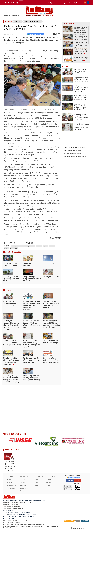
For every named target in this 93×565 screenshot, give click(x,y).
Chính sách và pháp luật (33, 21)
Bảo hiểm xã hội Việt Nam (19, 246)
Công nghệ (36, 513)
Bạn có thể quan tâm (12, 252)
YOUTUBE (77, 514)
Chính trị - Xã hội (38, 510)
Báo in (77, 555)
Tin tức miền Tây (12, 523)
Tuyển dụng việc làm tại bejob (72, 150)
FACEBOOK (70, 514)
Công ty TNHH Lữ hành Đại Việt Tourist (75, 147)
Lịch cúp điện (78, 3)
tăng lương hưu (31, 246)
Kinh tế (9, 513)
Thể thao (35, 516)
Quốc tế (9, 516)
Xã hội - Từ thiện (50, 510)
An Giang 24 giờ (24, 510)
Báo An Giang (14, 248)
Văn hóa (22, 516)
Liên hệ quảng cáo (53, 3)
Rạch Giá (45, 246)
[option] (20, 474)
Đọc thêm (8, 300)
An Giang (6, 248)
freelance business (69, 153)
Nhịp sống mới (11, 520)
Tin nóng (67, 66)
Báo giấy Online (67, 3)
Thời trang (36, 520)
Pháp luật (18, 21)
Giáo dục (22, 513)
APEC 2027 (39, 246)
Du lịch (48, 520)
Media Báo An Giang (24, 524)
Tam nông (23, 520)
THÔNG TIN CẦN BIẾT (11, 484)
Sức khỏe (48, 516)
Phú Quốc (52, 246)
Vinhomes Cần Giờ (81, 156)
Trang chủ (8, 21)
